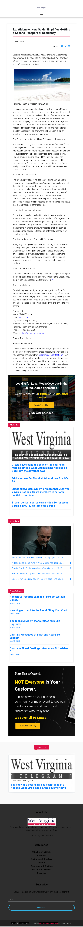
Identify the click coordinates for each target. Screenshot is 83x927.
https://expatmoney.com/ (32, 333)
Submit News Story (42, 405)
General (41, 862)
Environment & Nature (41, 859)
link (52, 280)
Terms (13, 923)
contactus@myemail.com (41, 835)
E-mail (11, 899)
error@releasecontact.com (51, 355)
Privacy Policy (24, 923)
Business (41, 855)
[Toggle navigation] (41, 14)
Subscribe (41, 908)
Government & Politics (42, 866)
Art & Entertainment (41, 852)
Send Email (23, 317)
